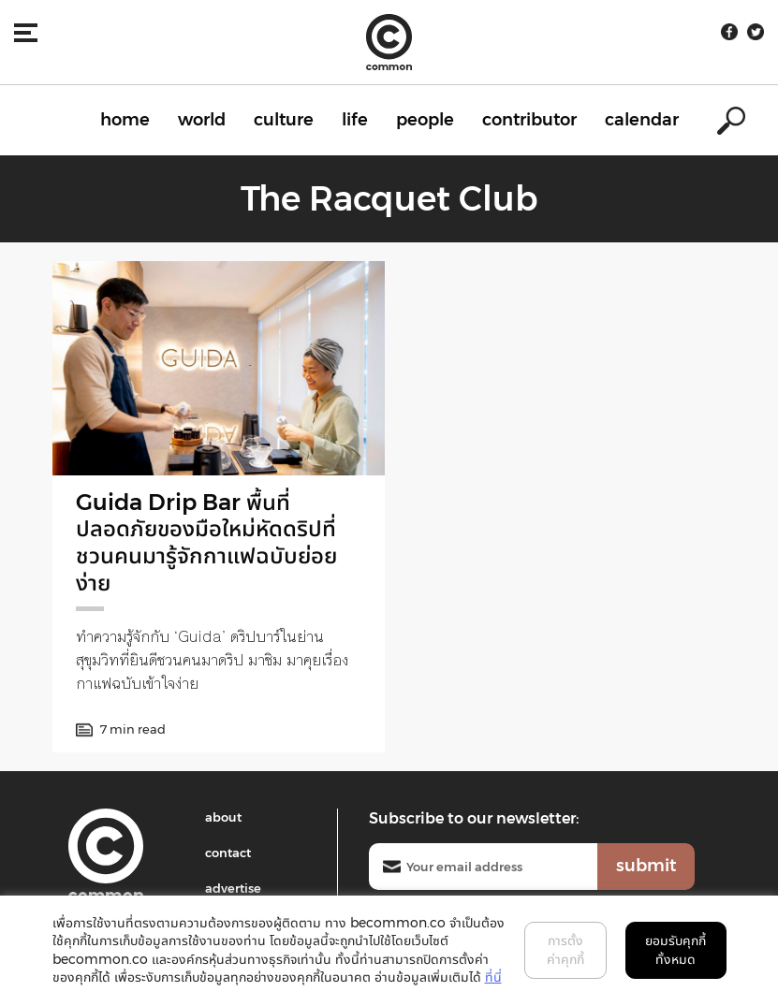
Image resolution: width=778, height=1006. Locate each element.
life (355, 119)
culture (284, 119)
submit (646, 865)
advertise (233, 888)
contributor (529, 119)
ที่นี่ (493, 977)
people (425, 119)
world (202, 119)
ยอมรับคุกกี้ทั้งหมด (675, 950)
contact (228, 852)
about (223, 816)
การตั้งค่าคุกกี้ (565, 950)
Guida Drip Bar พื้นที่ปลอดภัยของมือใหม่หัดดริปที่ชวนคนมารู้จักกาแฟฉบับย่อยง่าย (206, 542)
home (125, 119)
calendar (642, 119)
